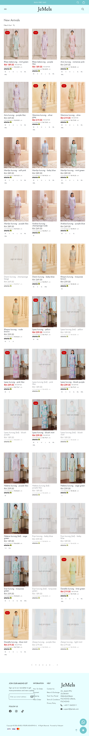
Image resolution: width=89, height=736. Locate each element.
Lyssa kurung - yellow (41, 329)
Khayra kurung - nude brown (13, 330)
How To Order (38, 689)
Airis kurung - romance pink (72, 62)
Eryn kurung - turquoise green (14, 590)
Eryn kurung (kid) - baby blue (71, 537)
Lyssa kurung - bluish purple (72, 382)
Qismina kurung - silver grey (42, 116)
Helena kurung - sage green (73, 486)
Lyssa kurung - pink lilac (14, 382)
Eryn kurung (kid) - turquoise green (44, 590)
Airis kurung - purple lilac (15, 115)
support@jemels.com (70, 709)
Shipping (36, 696)
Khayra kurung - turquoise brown (72, 278)
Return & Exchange (53, 692)
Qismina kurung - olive (70, 115)
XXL (25, 71)
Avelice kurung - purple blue (73, 224)
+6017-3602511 (69, 705)
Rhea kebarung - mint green (16, 62)
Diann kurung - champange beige (16, 278)
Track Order (37, 699)
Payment (36, 692)
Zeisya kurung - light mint (71, 642)
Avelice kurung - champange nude (40, 225)
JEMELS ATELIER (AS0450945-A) (27, 725)
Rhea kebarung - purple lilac (42, 63)
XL (21, 71)
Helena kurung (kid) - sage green (15, 537)
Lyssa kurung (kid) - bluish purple (15, 433)
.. (53, 664)
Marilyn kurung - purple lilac (16, 224)
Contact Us (50, 689)
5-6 (10, 548)
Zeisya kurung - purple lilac (44, 642)
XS (5, 71)
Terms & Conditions (53, 699)
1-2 (5, 548)
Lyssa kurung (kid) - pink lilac (42, 383)
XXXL (6, 74)
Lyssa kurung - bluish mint (43, 432)
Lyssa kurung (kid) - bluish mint (72, 433)
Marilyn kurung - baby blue (44, 170)
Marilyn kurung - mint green (72, 170)
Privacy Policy (51, 703)
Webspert (60, 725)
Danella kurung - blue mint (15, 642)
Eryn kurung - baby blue (42, 536)
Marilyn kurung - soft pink (15, 170)
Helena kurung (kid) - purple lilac (41, 487)
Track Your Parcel (52, 696)
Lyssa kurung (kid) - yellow (72, 329)
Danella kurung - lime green (73, 589)
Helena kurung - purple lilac (16, 486)
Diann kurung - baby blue (43, 277)
